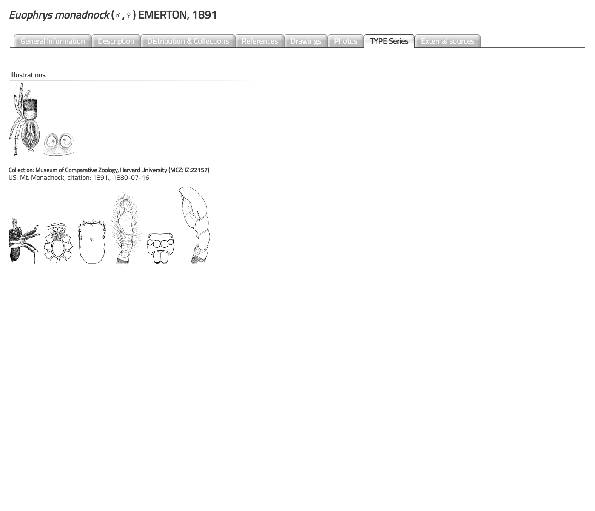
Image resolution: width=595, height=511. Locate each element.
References (260, 41)
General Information (52, 41)
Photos (345, 41)
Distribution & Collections (188, 41)
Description (116, 41)
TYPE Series (389, 41)
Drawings (305, 41)
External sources (447, 41)
